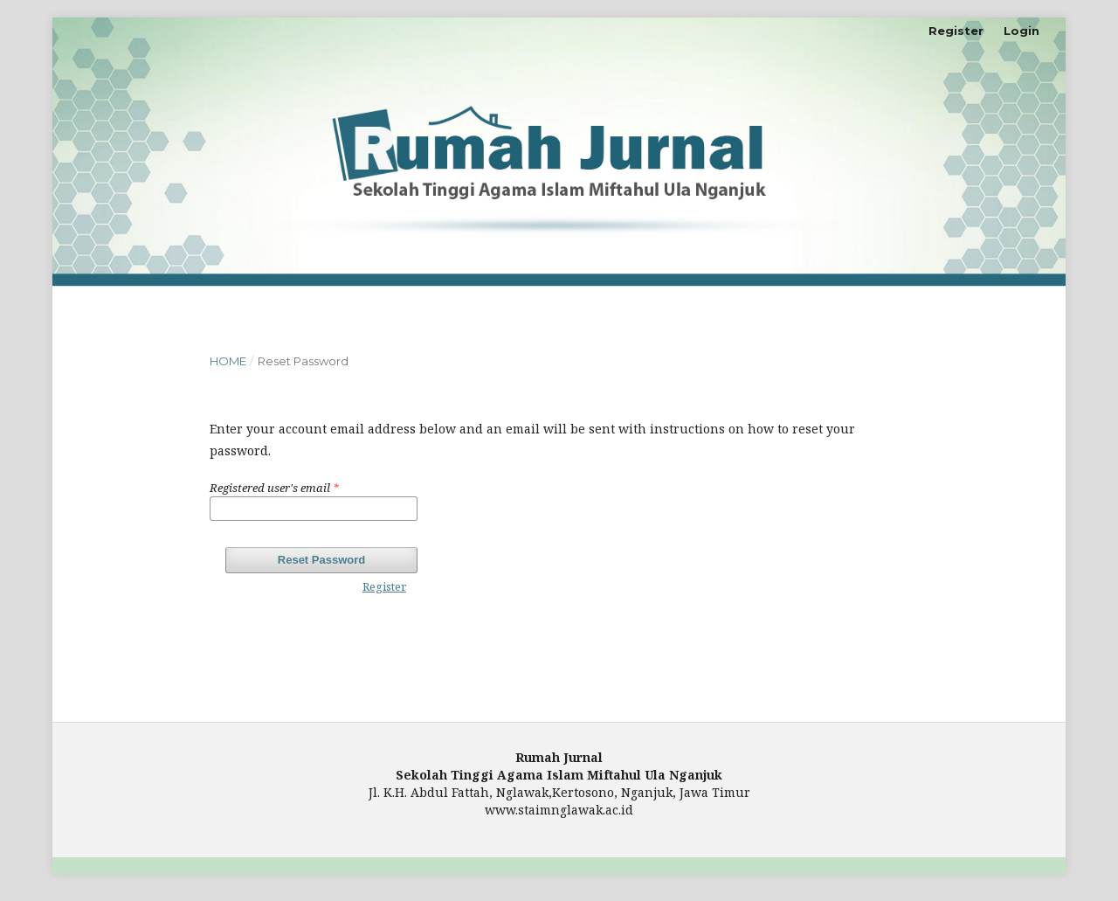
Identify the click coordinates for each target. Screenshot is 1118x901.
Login (1021, 31)
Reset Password (321, 559)
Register (955, 31)
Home (228, 361)
